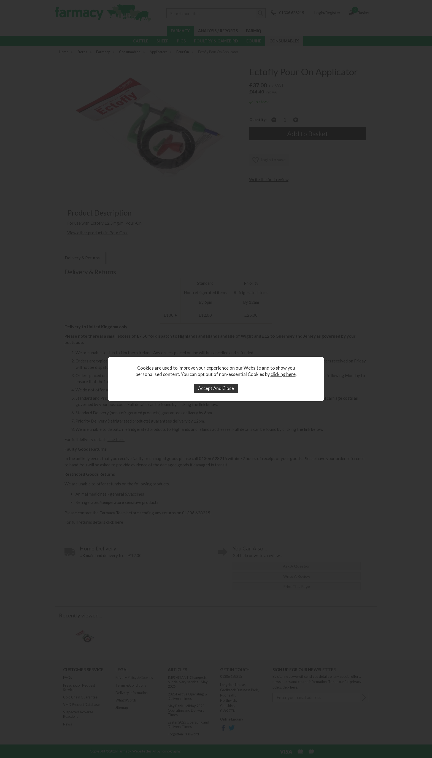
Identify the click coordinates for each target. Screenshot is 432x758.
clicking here (283, 374)
